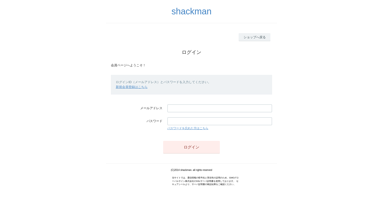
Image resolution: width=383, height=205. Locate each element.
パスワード (154, 121)
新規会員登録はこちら (132, 87)
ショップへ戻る (255, 37)
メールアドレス (151, 108)
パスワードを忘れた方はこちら (187, 128)
